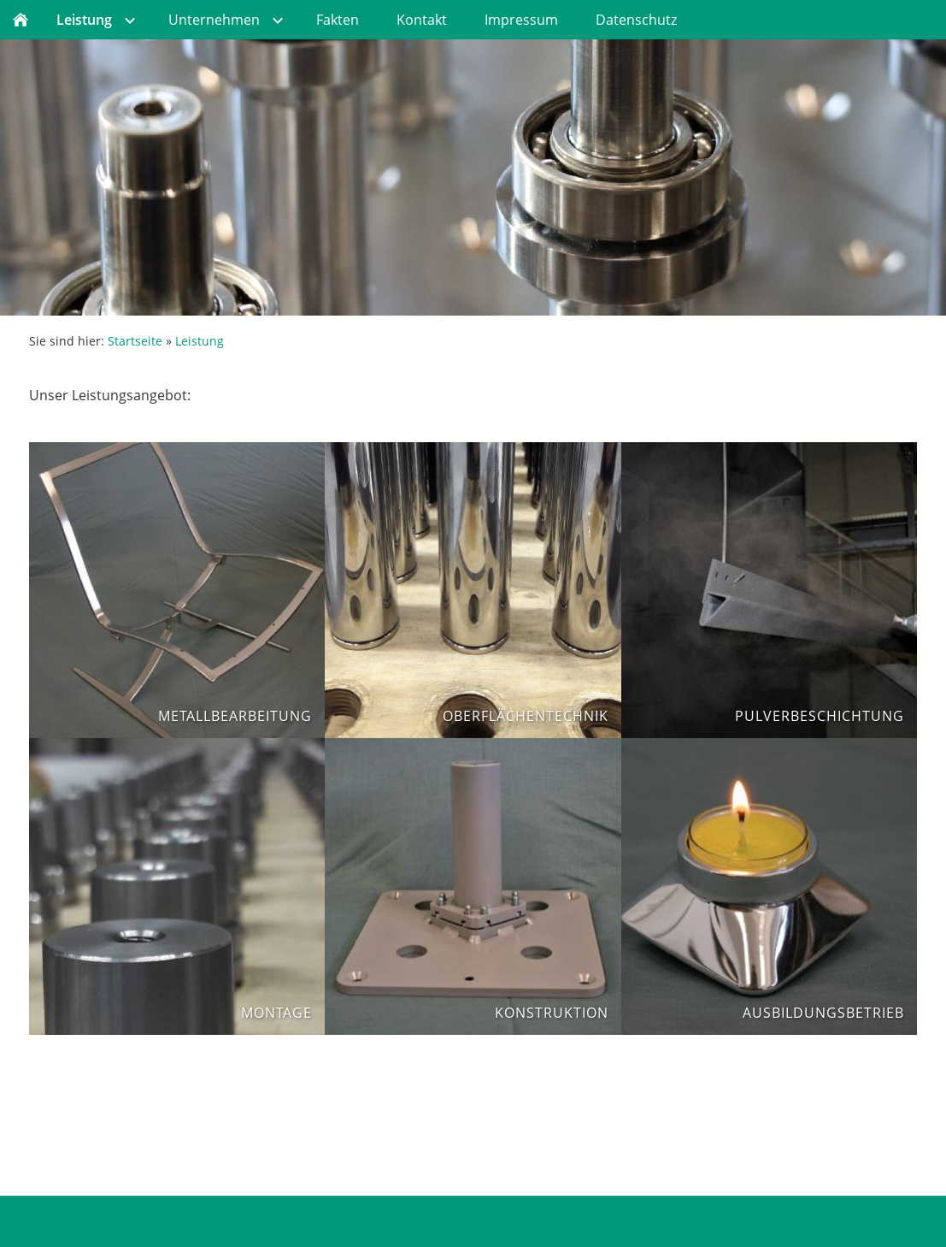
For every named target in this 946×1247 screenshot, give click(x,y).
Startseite (135, 341)
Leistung (199, 341)
